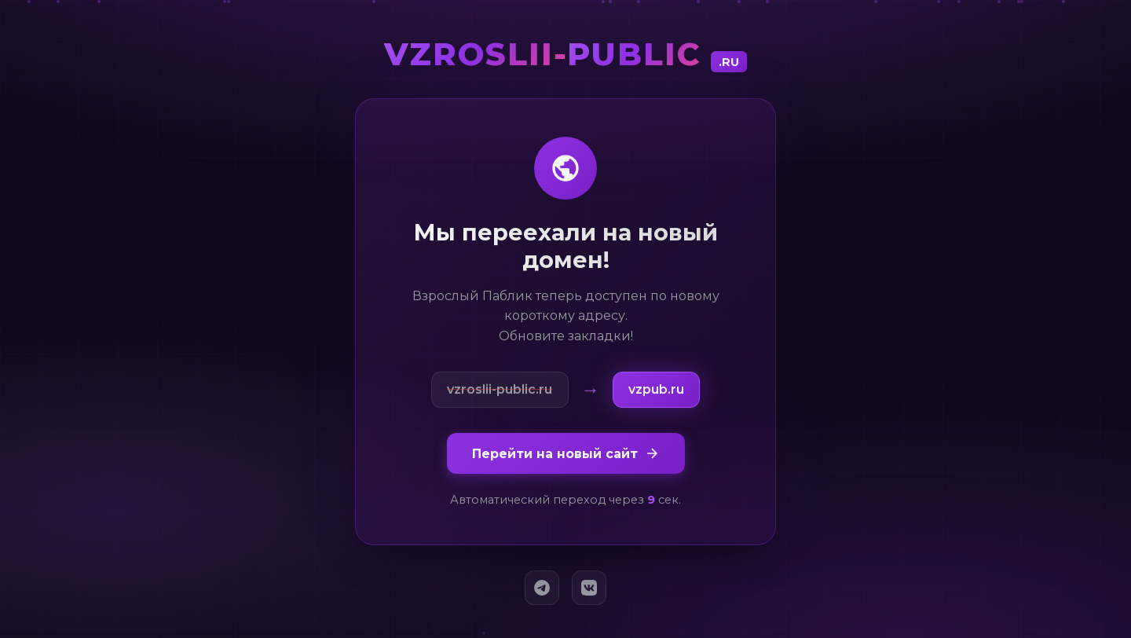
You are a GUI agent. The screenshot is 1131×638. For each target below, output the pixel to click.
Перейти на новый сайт (566, 456)
